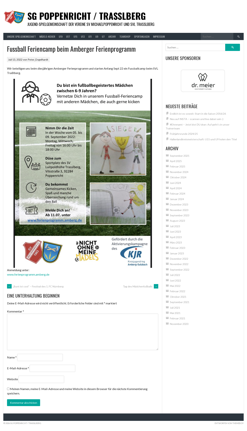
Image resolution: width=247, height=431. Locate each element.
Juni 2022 (175, 280)
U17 (68, 36)
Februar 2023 (177, 247)
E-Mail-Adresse (18, 368)
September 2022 (179, 269)
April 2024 (176, 188)
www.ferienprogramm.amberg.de (28, 274)
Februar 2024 (177, 193)
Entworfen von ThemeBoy (229, 423)
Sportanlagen (141, 36)
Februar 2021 (177, 318)
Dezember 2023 (179, 204)
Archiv (112, 36)
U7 (103, 36)
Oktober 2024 (178, 177)
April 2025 (176, 161)
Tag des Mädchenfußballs (140, 286)
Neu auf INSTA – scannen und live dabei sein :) (196, 119)
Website (12, 379)
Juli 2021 (175, 307)
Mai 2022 (175, 285)
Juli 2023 (175, 226)
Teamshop (124, 36)
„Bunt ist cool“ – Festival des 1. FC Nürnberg (35, 286)
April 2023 (176, 237)
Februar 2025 (177, 166)
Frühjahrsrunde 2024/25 (184, 133)
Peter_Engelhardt (38, 59)
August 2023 (177, 220)
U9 (96, 36)
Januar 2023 (177, 253)
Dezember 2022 (179, 258)
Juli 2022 (175, 275)
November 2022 (179, 264)
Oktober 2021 (178, 296)
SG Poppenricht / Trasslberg (86, 15)
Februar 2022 (177, 291)
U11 (90, 36)
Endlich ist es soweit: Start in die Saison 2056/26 (198, 113)
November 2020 (179, 323)
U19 (60, 36)
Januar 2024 (177, 199)
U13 (83, 36)
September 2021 (179, 302)
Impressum (159, 36)
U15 (75, 36)
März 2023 (176, 242)
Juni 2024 (175, 182)
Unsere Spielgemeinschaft (21, 36)
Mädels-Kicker (47, 36)
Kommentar (15, 311)
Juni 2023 (175, 231)
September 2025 (179, 155)
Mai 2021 (175, 313)
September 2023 (179, 215)
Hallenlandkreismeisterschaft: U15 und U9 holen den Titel (203, 139)
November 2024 (179, 172)
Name (12, 357)
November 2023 (179, 210)
